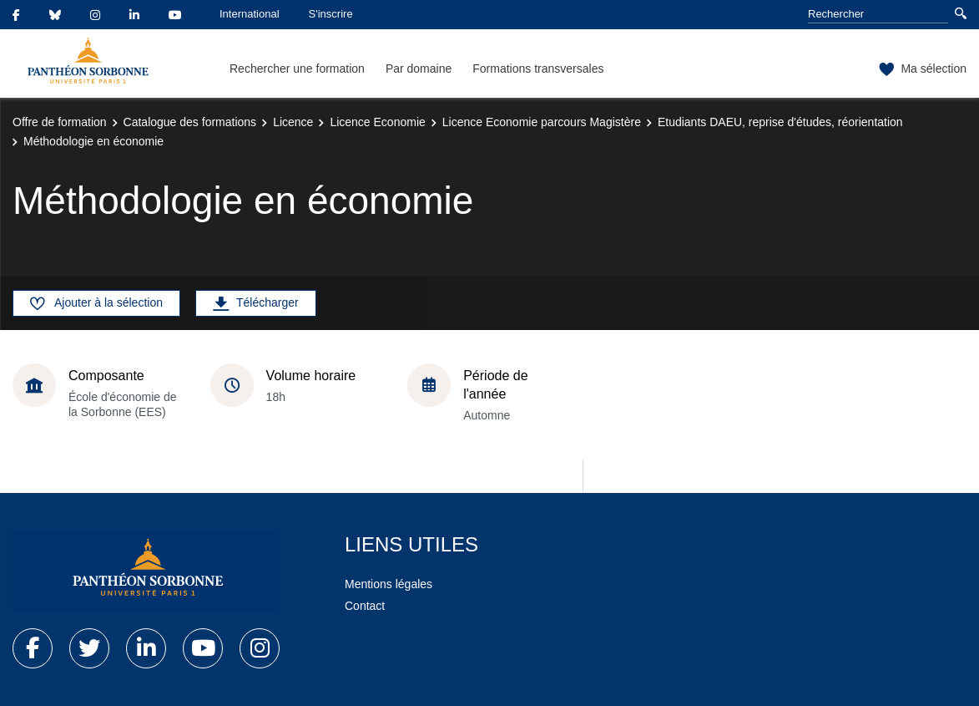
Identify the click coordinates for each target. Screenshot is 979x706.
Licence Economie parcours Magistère (541, 122)
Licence (293, 122)
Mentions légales (388, 584)
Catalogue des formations (190, 122)
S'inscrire (331, 14)
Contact (365, 605)
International (250, 14)
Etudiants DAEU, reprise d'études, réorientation (780, 122)
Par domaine (419, 68)
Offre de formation (60, 122)
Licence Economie (377, 122)
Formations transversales (537, 68)
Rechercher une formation (297, 68)
